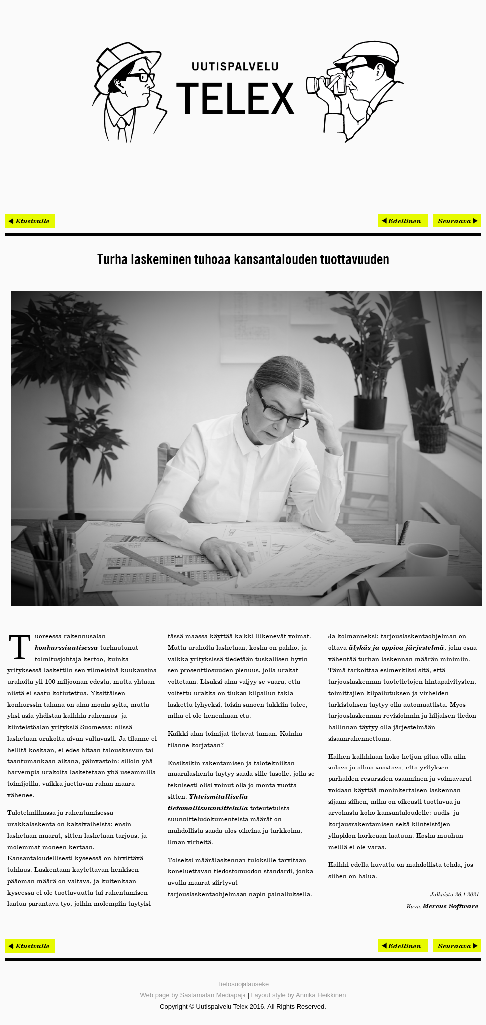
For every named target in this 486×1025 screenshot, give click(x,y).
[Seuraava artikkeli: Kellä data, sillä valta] (457, 220)
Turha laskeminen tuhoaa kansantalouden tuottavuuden (243, 260)
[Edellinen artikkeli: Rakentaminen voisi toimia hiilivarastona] (403, 220)
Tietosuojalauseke (243, 984)
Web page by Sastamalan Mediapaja (193, 995)
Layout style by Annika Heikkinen (298, 995)
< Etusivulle (30, 221)
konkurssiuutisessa (66, 647)
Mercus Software (451, 906)
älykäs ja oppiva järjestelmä (396, 647)
